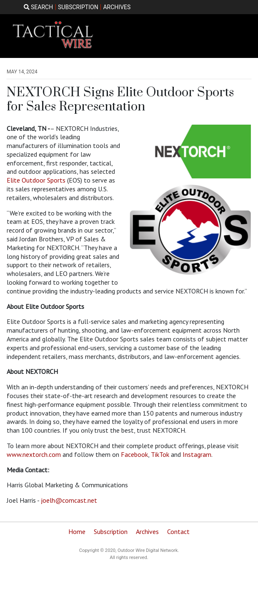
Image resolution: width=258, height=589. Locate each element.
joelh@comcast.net (69, 500)
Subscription (111, 531)
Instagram (197, 454)
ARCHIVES (116, 7)
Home (76, 531)
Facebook (134, 454)
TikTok (160, 454)
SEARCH (38, 7)
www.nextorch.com (34, 454)
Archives (147, 531)
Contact (178, 531)
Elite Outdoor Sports (37, 180)
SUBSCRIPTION (78, 7)
